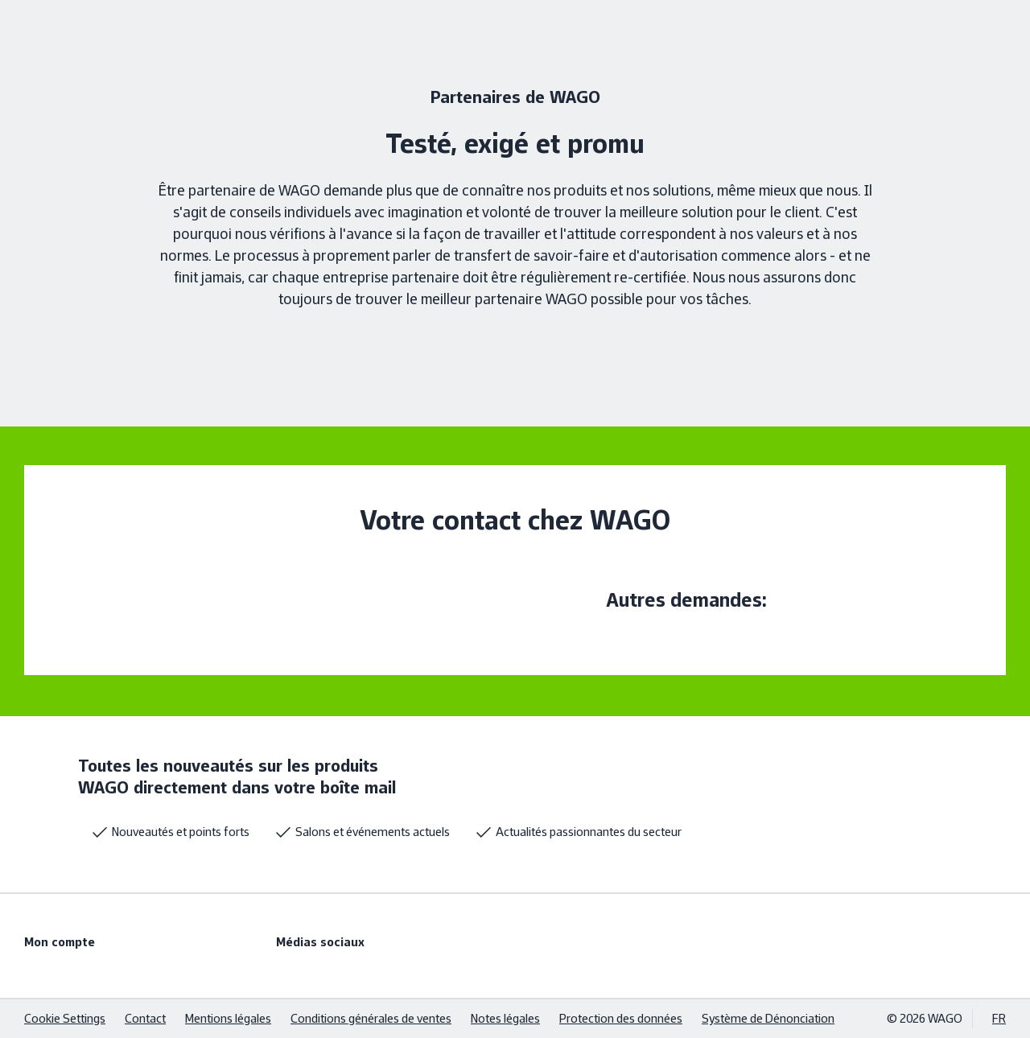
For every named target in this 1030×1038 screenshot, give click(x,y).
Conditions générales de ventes (370, 1018)
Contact (145, 1018)
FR (999, 1018)
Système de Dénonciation (768, 1018)
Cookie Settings (64, 1018)
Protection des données (620, 1018)
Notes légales (505, 1018)
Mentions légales (228, 1018)
